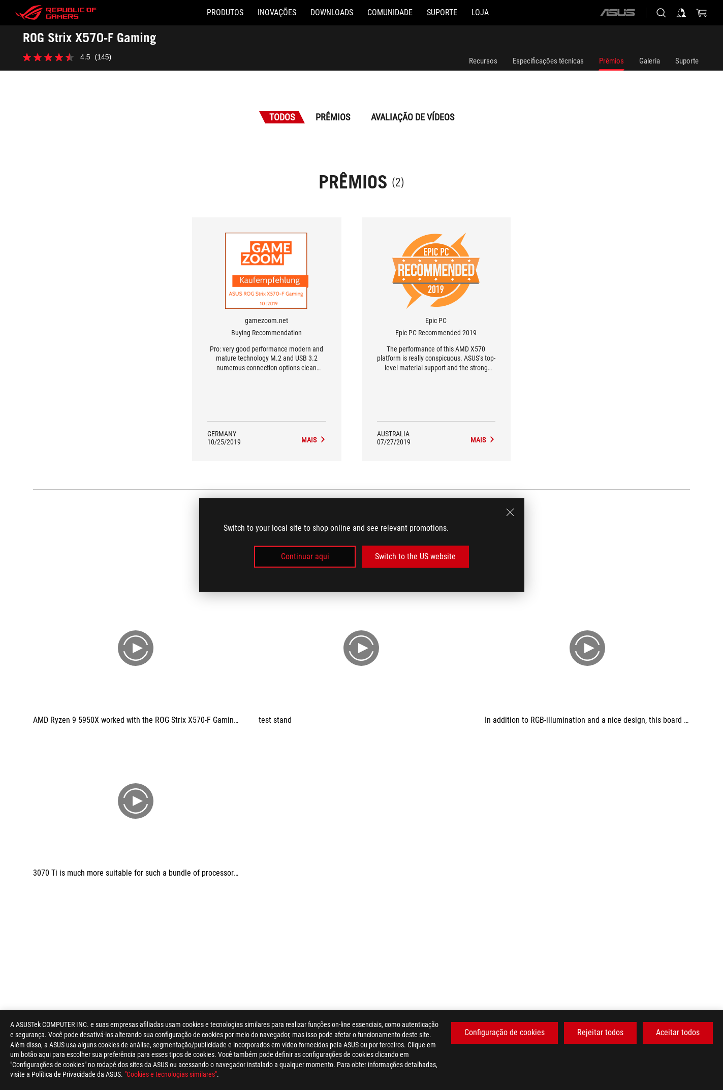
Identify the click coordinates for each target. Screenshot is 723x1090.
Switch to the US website (415, 556)
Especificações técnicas (548, 61)
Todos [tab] (282, 117)
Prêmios (611, 61)
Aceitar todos (678, 1032)
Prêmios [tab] (333, 117)
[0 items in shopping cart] (702, 12)
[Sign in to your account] (681, 12)
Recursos (483, 61)
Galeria (649, 61)
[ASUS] (617, 12)
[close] (510, 512)
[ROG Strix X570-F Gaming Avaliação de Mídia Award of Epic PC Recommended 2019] (482, 440)
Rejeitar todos (600, 1032)
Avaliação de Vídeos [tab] (412, 117)
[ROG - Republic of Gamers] (56, 12)
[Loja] (480, 12)
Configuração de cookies (504, 1032)
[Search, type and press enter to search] (661, 12)
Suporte (687, 61)
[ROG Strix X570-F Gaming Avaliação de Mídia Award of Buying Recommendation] (313, 440)
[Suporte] (442, 12)
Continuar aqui (305, 556)
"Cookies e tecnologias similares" (170, 1074)
